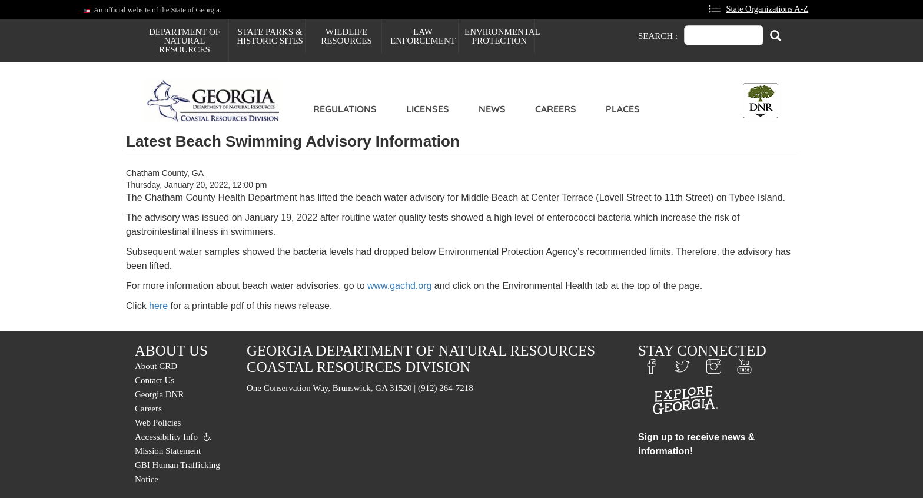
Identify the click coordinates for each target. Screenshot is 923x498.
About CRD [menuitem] (156, 366)
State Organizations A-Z (767, 9)
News (492, 109)
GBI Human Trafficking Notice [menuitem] (177, 472)
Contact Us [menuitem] (154, 380)
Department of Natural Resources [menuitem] (184, 40)
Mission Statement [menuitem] (168, 451)
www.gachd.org (399, 286)
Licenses (427, 109)
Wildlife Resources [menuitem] (346, 36)
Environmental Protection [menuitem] (499, 36)
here (158, 306)
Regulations (345, 109)
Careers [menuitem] (148, 408)
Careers (555, 109)
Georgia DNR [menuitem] (159, 394)
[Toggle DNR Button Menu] (760, 100)
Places (623, 109)
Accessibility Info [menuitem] (166, 436)
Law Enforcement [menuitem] (423, 36)
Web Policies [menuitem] (158, 422)
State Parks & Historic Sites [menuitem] (270, 36)
